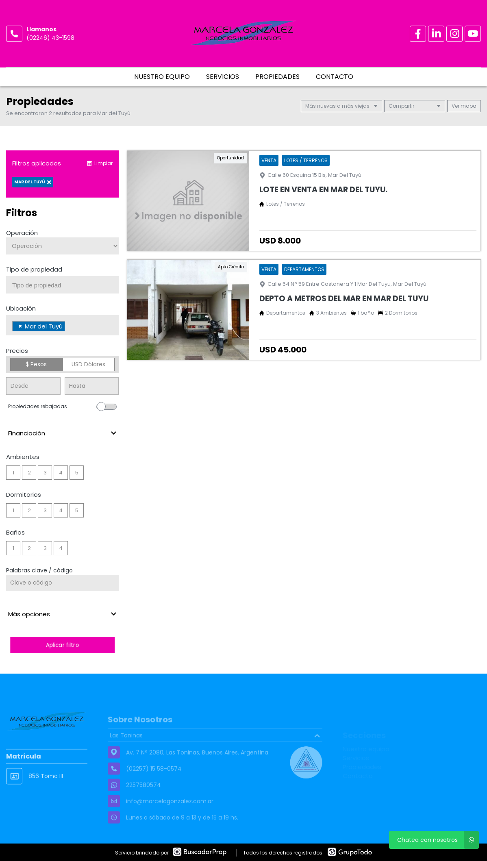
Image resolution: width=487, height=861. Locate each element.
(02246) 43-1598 (50, 38)
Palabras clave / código (39, 570)
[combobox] (62, 285)
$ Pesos (36, 364)
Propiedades (277, 76)
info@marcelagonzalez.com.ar (169, 817)
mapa (464, 105)
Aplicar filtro (62, 645)
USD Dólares (88, 364)
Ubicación (21, 308)
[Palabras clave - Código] (62, 583)
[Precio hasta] (92, 386)
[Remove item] (20, 326)
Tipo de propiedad (34, 269)
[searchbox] (65, 285)
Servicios (222, 76)
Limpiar (100, 163)
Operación (22, 232)
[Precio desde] (33, 386)
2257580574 (143, 800)
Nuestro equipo (162, 76)
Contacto (334, 76)
